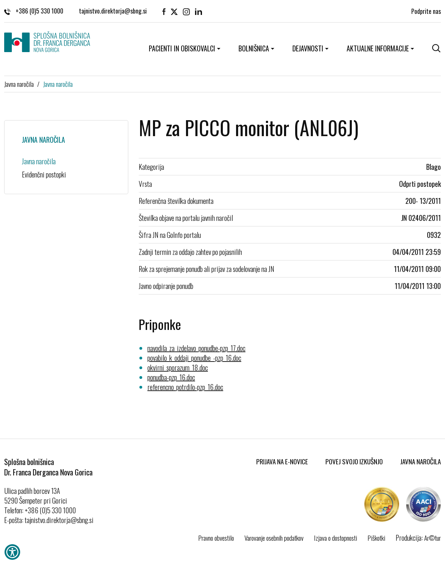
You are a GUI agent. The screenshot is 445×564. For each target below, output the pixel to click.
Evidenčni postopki (44, 174)
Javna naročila (19, 84)
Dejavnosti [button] (307, 48)
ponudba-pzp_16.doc (171, 377)
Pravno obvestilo (216, 537)
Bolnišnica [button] (253, 48)
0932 (434, 235)
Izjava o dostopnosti (335, 537)
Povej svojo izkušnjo (354, 461)
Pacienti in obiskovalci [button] (182, 48)
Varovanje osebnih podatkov (274, 537)
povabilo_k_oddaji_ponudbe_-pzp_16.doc (194, 357)
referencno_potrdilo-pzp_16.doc (185, 387)
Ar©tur (432, 537)
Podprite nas (426, 10)
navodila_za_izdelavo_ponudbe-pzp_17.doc (196, 348)
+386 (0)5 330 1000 (33, 10)
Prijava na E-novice (282, 461)
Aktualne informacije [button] (378, 48)
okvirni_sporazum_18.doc (177, 367)
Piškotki (376, 537)
